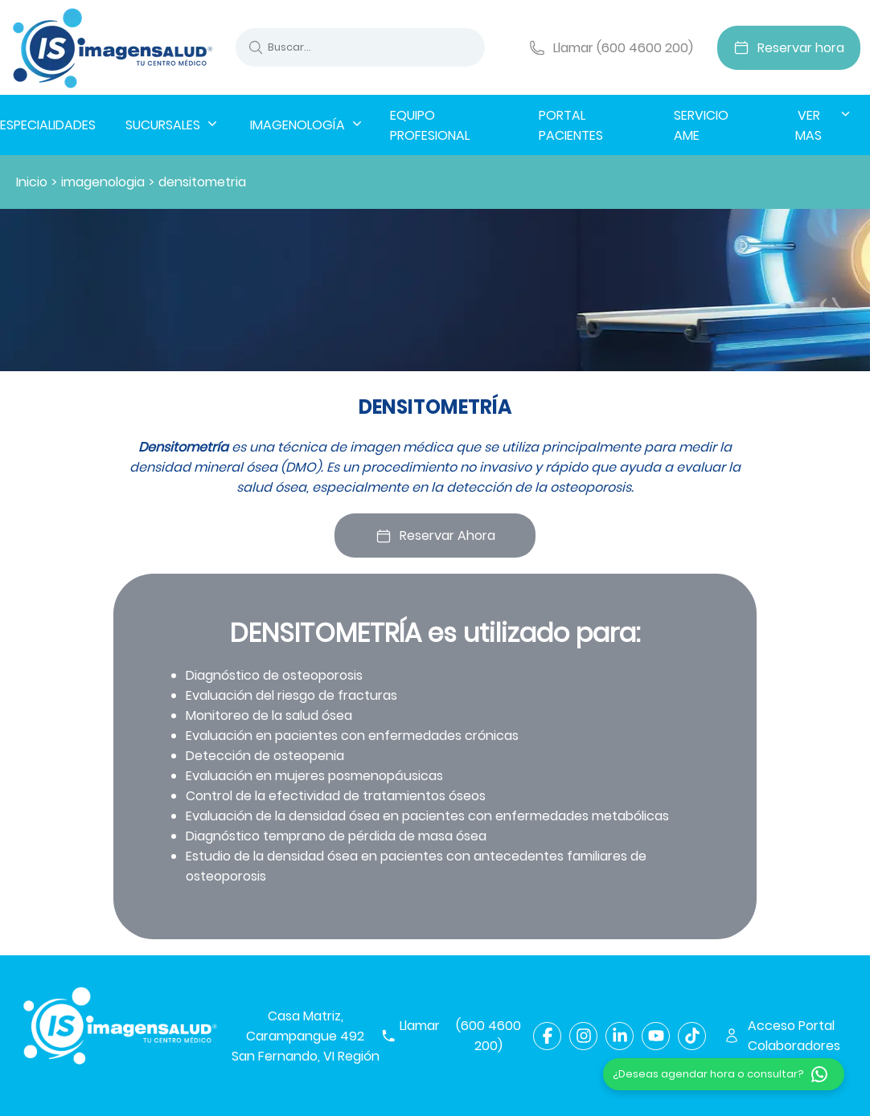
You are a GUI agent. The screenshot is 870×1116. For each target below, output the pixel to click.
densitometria (202, 182)
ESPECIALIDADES (48, 125)
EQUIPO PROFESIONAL (430, 125)
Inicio (31, 182)
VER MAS (824, 125)
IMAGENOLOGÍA (307, 124)
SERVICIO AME (701, 125)
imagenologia (103, 182)
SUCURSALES (172, 124)
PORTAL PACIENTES (571, 125)
